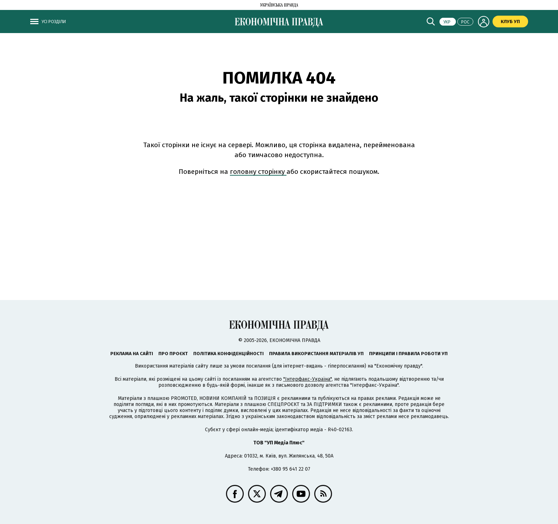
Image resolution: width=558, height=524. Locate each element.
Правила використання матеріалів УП (316, 353)
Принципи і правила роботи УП (408, 353)
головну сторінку (258, 171)
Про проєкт (173, 353)
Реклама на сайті (131, 353)
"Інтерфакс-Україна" (307, 379)
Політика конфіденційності (228, 353)
